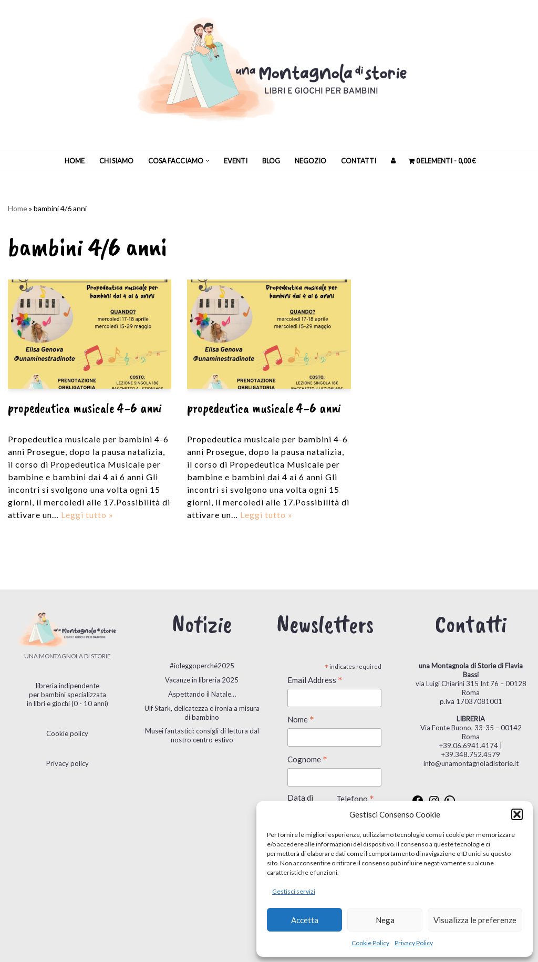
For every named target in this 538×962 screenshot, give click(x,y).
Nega (385, 920)
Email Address (315, 680)
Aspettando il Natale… (202, 694)
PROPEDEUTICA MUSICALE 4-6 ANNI (84, 408)
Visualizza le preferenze (474, 920)
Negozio (310, 161)
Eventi (235, 161)
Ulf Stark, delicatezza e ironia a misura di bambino (202, 712)
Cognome (307, 760)
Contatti (358, 161)
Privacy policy (67, 763)
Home (75, 161)
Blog (271, 161)
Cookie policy (67, 733)
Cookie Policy (370, 943)
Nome (300, 720)
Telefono (355, 799)
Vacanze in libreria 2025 (202, 680)
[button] (517, 814)
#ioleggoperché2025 (202, 665)
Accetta (304, 920)
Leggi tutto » (87, 515)
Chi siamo (116, 161)
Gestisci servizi (293, 891)
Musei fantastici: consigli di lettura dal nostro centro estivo (202, 735)
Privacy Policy (414, 943)
